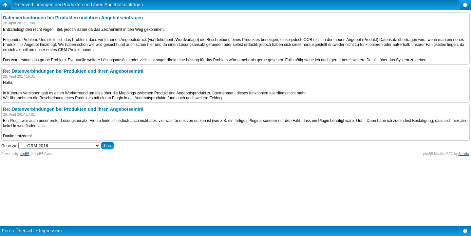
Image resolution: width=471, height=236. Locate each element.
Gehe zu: (9, 146)
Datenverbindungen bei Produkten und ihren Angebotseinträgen (78, 4)
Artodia (464, 154)
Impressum (50, 230)
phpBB (24, 154)
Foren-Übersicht (18, 230)
